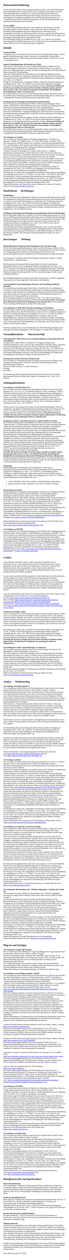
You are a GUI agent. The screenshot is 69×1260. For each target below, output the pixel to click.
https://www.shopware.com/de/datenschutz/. (18, 675)
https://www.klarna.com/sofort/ (27, 551)
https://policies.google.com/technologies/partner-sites (25, 754)
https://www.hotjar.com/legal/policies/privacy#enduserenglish (24, 822)
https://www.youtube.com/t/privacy (15, 1129)
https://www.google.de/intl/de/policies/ (20, 1172)
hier (57, 969)
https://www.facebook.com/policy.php (16, 1026)
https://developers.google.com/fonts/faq (20, 1174)
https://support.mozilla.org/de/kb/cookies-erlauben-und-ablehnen (37, 604)
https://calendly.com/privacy (24, 186)
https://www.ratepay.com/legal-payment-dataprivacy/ (46, 515)
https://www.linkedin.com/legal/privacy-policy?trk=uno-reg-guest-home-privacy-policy (33, 1056)
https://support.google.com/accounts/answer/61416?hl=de (29, 598)
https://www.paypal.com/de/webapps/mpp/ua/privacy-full (23, 525)
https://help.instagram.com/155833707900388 (19, 1040)
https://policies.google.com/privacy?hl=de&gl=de (24, 756)
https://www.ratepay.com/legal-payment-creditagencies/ (25, 517)
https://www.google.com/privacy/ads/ (43, 938)
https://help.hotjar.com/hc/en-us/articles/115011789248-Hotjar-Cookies (38, 787)
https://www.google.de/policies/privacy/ (17, 885)
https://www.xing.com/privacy (13, 1068)
